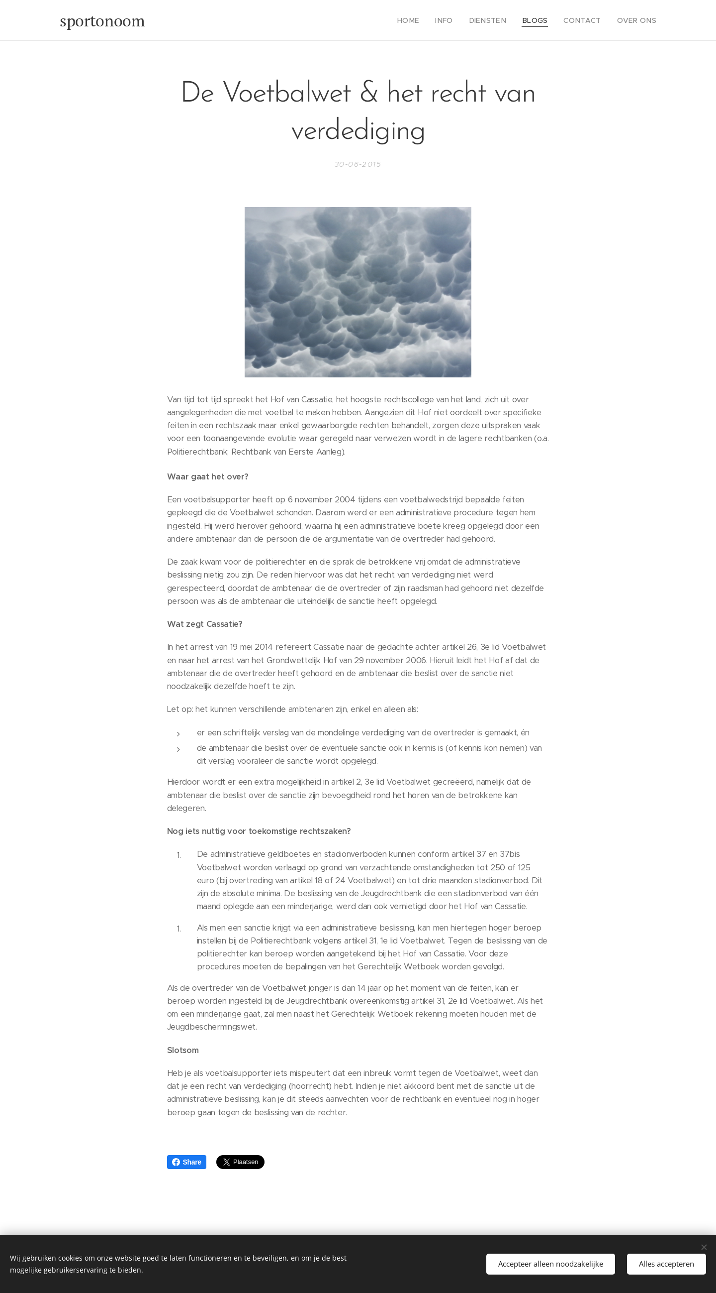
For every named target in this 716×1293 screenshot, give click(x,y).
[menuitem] (427, 20)
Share (186, 1162)
